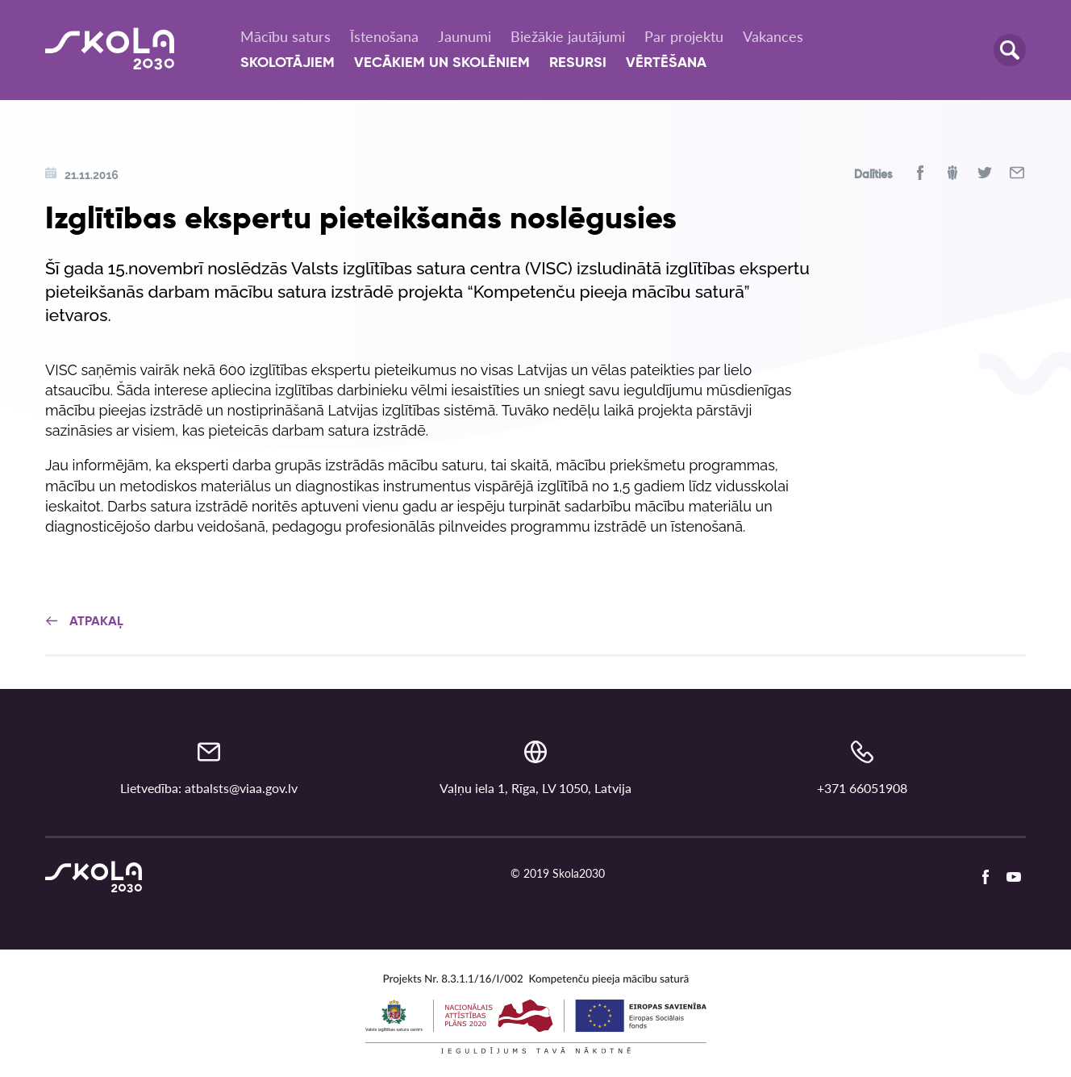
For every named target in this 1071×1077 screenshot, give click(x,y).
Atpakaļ (84, 622)
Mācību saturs (285, 36)
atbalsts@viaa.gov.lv (241, 787)
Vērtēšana (666, 63)
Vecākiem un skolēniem (442, 63)
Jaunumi (464, 36)
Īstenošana (384, 36)
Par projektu (683, 36)
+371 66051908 (862, 787)
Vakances (773, 36)
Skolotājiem (287, 63)
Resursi (577, 63)
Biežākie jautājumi (567, 36)
